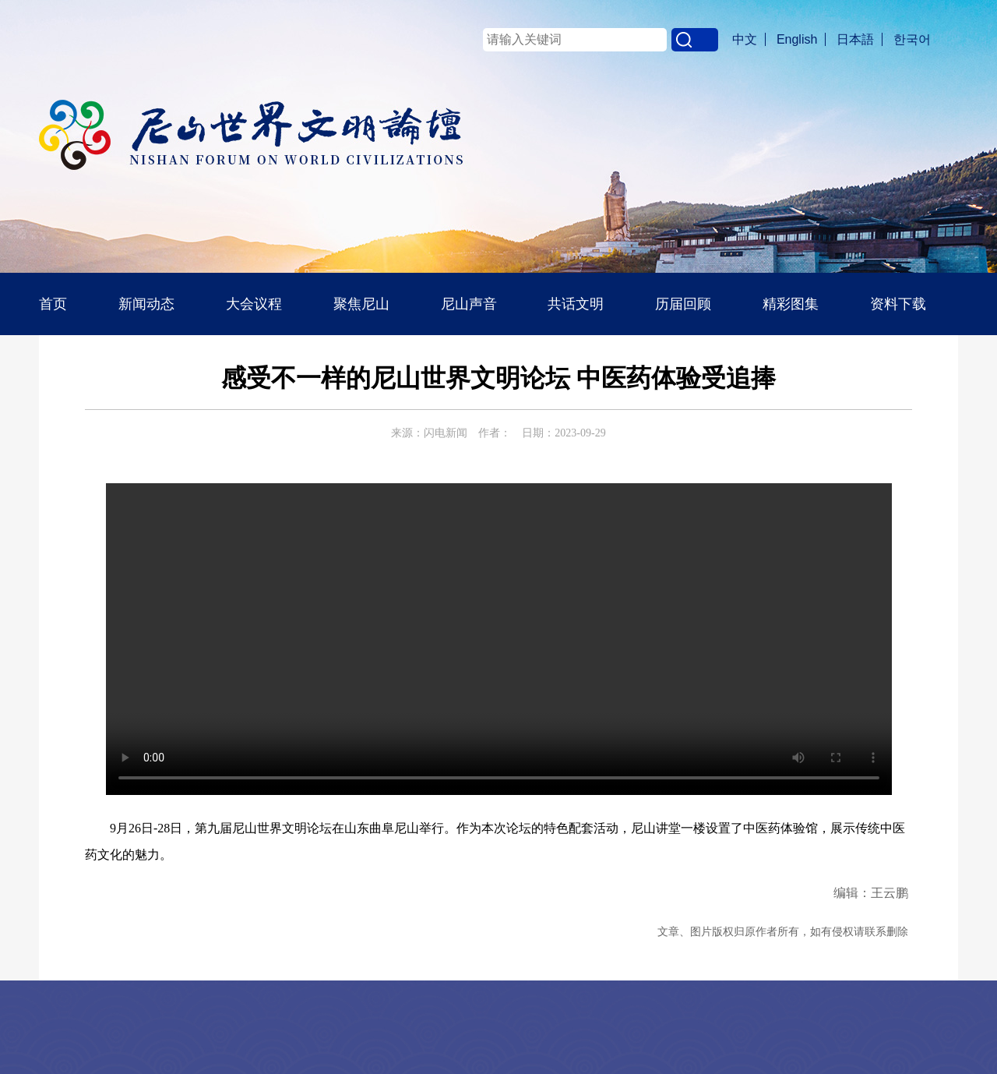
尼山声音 (469, 304)
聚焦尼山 (361, 304)
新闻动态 (146, 304)
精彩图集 (791, 304)
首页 (53, 304)
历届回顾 (683, 304)
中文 (744, 39)
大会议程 (254, 304)
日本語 (855, 39)
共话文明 (576, 304)
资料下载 (898, 304)
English (797, 39)
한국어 (912, 39)
